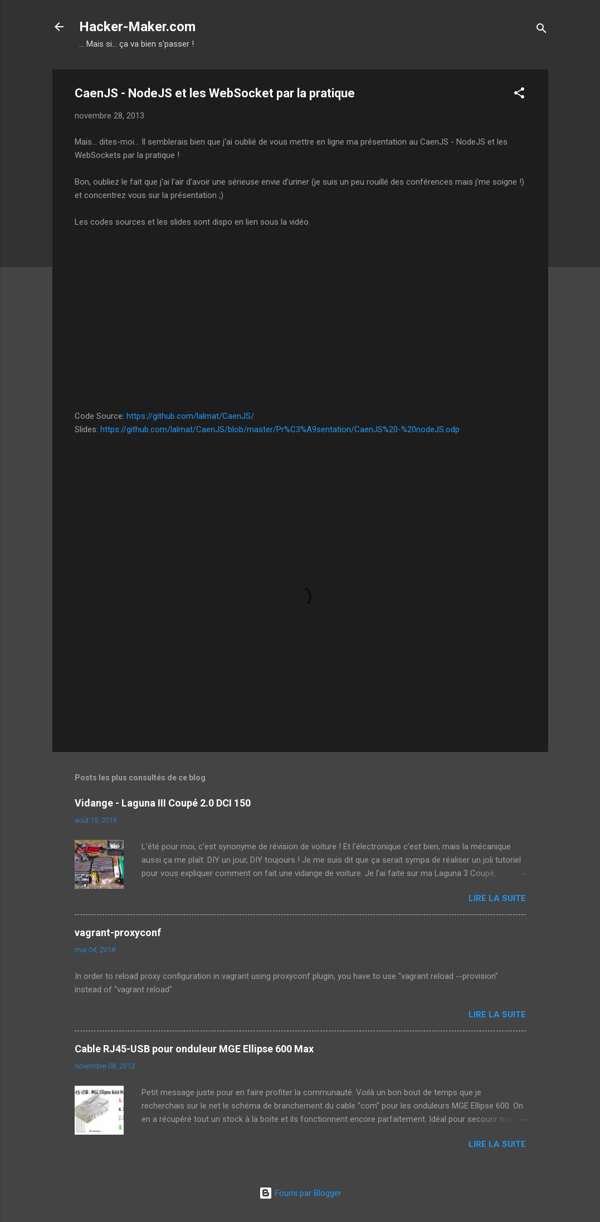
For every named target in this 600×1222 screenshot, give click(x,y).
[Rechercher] (541, 30)
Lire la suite (497, 898)
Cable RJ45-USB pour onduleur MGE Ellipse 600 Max (194, 1049)
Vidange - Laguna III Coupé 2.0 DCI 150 (163, 803)
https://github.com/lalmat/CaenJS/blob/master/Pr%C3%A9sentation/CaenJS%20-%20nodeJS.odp (280, 429)
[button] (519, 94)
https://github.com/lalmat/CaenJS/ (190, 416)
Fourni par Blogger (300, 1193)
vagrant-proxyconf (118, 932)
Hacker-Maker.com (137, 26)
